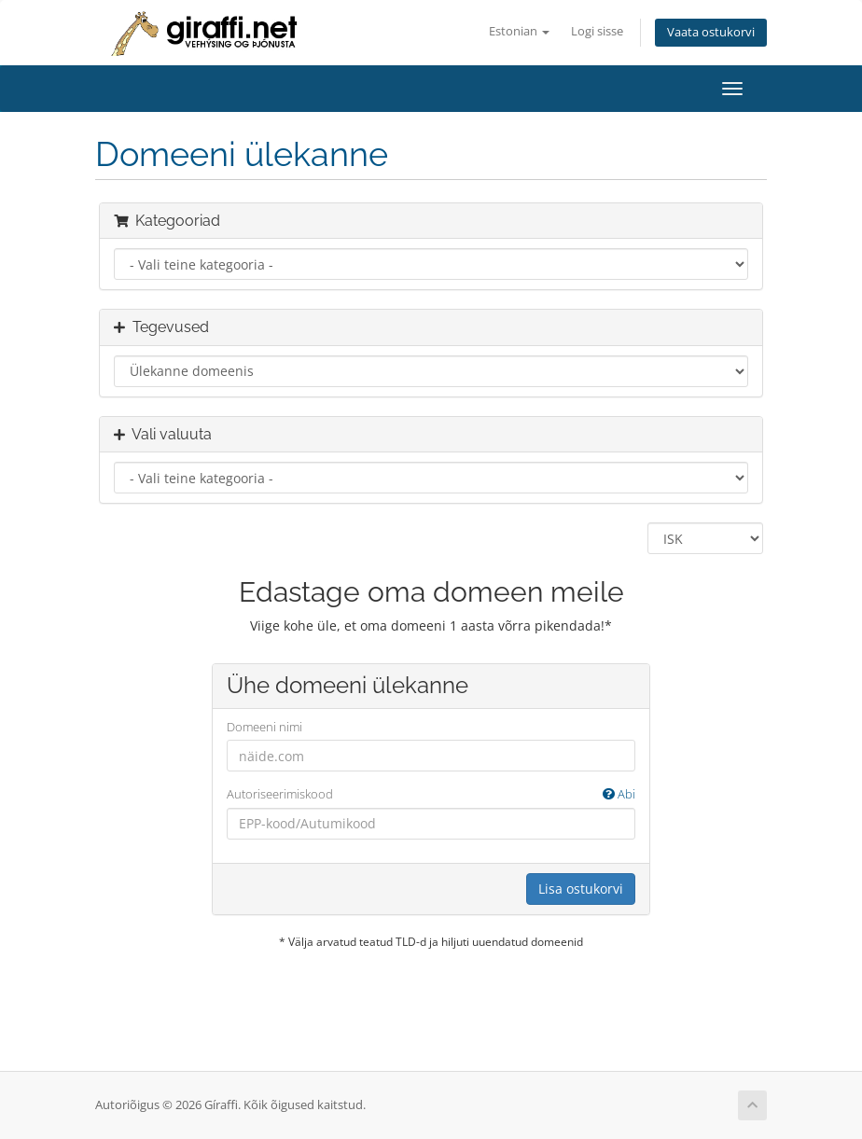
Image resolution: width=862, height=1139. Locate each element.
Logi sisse (597, 31)
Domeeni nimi (264, 726)
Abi (619, 793)
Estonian (519, 31)
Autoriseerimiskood (431, 794)
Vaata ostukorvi (711, 32)
